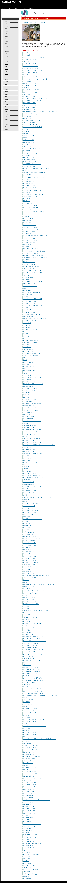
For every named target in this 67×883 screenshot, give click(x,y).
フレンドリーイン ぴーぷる (31, 229)
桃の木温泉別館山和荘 (29, 811)
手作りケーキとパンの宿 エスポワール (33, 719)
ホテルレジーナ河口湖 (29, 558)
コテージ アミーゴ (28, 135)
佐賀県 (6, 114)
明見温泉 (25, 307)
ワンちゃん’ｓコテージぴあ (30, 66)
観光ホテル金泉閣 (28, 418)
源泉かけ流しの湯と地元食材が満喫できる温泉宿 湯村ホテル (39, 739)
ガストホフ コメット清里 (30, 92)
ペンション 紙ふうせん (29, 713)
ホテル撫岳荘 (26, 55)
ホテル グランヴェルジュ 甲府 (32, 399)
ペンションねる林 (28, 699)
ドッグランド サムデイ (29, 782)
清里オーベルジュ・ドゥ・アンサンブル (33, 57)
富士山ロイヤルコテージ (29, 493)
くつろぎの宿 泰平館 (29, 159)
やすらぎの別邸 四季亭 (29, 283)
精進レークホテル (28, 351)
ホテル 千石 (26, 569)
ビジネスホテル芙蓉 (28, 754)
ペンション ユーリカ (29, 628)
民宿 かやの (26, 464)
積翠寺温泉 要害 (28, 817)
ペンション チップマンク (30, 227)
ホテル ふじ (26, 327)
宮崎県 (6, 124)
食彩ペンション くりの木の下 (31, 756)
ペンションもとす (28, 81)
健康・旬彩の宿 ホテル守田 (31, 355)
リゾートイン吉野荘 (28, 532)
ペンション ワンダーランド (31, 124)
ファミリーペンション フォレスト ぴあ (34, 726)
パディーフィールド (28, 704)
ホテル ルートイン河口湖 (30, 72)
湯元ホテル (26, 216)
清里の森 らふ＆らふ (29, 381)
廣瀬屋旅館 (26, 259)
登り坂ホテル (26, 495)
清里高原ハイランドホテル (30, 188)
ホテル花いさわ (27, 146)
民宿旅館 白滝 (27, 595)
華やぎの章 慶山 (28, 845)
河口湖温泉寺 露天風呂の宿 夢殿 (32, 453)
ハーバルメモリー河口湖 (29, 63)
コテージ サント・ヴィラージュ (32, 778)
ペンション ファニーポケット (31, 562)
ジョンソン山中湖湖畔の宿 (30, 750)
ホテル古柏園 (26, 155)
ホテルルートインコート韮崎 (31, 869)
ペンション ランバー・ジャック (32, 153)
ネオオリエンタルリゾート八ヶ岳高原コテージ (35, 257)
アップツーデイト (28, 723)
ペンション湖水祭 (28, 183)
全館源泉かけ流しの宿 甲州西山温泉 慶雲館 (35, 610)
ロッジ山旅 (26, 675)
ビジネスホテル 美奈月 (29, 732)
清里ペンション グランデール (31, 207)
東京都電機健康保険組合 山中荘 (32, 429)
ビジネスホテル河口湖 (29, 449)
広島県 (6, 99)
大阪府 (6, 84)
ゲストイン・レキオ (28, 375)
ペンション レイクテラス (30, 837)
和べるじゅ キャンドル (29, 601)
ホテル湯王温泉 (27, 878)
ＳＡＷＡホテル (27, 392)
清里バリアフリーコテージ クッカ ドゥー (35, 98)
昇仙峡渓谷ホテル (28, 763)
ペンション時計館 (28, 534)
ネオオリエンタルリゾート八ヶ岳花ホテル (34, 251)
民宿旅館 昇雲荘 (28, 828)
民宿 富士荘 (26, 872)
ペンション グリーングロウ (31, 303)
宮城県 (6, 28)
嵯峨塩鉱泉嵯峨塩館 (28, 484)
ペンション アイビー (29, 760)
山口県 (6, 101)
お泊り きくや (27, 665)
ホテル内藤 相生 (28, 508)
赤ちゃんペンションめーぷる (31, 787)
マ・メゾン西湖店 (28, 222)
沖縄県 (6, 129)
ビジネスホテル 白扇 (29, 808)
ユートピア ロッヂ (28, 268)
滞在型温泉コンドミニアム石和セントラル (34, 649)
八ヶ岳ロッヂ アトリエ (29, 560)
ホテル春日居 (26, 547)
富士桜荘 (25, 334)
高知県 (6, 109)
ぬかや (25, 697)
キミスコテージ (27, 815)
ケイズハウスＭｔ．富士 (29, 301)
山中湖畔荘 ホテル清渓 (29, 109)
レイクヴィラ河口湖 (28, 573)
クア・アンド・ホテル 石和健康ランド (33, 678)
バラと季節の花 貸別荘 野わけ (32, 100)
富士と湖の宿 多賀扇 (29, 865)
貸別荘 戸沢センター (29, 752)
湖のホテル (26, 499)
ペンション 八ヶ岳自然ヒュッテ (32, 329)
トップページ (3, 8)
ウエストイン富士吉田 (29, 841)
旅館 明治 (26, 397)
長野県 (6, 66)
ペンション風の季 (28, 830)
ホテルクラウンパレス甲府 (30, 342)
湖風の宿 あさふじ (28, 551)
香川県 (6, 104)
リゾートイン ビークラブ (30, 874)
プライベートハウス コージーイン (32, 442)
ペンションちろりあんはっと (31, 181)
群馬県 (6, 41)
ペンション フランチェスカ (31, 410)
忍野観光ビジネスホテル (29, 536)
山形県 (6, 33)
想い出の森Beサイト (28, 451)
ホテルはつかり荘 (28, 203)
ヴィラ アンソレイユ (29, 390)
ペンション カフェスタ (29, 577)
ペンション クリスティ (29, 710)
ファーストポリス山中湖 (29, 85)
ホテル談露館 (26, 630)
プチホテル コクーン (29, 427)
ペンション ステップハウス (31, 599)
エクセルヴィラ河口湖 (29, 312)
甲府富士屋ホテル (28, 527)
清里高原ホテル (27, 571)
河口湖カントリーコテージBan (31, 617)
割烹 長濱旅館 (27, 379)
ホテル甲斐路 (26, 61)
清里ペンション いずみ (29, 225)
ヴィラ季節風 (26, 852)
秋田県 (6, 31)
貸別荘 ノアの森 (28, 362)
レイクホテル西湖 (28, 795)
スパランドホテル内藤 (29, 682)
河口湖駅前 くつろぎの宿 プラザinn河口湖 (35, 172)
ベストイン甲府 (27, 310)
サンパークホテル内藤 (29, 107)
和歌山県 (7, 91)
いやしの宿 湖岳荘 (28, 848)
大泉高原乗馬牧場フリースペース (32, 164)
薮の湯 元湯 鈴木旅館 (29, 142)
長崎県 (6, 116)
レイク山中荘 (26, 554)
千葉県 (6, 46)
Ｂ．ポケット (26, 619)
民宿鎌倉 (25, 521)
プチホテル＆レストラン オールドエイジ (34, 680)
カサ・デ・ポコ (27, 347)
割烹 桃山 (26, 455)
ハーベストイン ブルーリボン (31, 503)
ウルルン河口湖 (27, 323)
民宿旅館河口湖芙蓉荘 (29, 233)
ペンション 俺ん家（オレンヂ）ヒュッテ (34, 148)
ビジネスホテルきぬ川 (29, 185)
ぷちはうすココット (28, 819)
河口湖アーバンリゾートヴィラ (31, 83)
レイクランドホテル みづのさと (32, 669)
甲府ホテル (26, 131)
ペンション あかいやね (29, 634)
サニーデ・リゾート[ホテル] (30, 214)
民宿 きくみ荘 (27, 336)
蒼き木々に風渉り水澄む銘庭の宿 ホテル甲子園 (36, 575)
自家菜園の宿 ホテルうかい (31, 667)
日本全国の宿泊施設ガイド (11, 2)
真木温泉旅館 (26, 151)
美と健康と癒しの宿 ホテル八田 (32, 843)
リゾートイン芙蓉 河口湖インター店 (33, 693)
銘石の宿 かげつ (28, 118)
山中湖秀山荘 (26, 728)
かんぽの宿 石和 (28, 218)
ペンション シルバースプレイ (31, 510)
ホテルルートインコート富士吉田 (32, 475)
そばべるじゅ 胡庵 (28, 140)
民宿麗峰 (25, 469)
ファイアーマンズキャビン (30, 593)
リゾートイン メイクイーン (31, 708)
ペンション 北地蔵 (28, 791)
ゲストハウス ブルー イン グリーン (33, 591)
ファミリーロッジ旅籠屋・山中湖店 (32, 273)
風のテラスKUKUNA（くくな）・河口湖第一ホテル (37, 497)
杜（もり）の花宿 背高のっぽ (31, 340)
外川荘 (25, 338)
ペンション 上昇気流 (29, 166)
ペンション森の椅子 (28, 116)
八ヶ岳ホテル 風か (28, 730)
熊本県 (6, 119)
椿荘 (24, 331)
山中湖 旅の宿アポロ (29, 658)
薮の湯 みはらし (28, 582)
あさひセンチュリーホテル (30, 471)
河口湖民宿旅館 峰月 (29, 371)
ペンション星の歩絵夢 (29, 652)
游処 (24, 662)
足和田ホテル (26, 201)
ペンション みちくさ (29, 434)
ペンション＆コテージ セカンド (32, 824)
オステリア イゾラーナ (29, 734)
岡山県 (6, 96)
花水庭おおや (26, 856)
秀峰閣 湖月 (26, 715)
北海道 (6, 21)
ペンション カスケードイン (31, 68)
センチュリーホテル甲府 (29, 771)
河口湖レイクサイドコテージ (31, 564)
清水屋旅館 (26, 279)
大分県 (6, 121)
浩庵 (24, 170)
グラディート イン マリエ (31, 432)
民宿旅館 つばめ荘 (28, 405)
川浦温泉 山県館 (28, 386)
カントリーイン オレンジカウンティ (33, 281)
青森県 (6, 23)
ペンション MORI (28, 294)
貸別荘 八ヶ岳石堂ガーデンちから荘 (33, 384)
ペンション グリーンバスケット (32, 388)
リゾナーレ (26, 736)
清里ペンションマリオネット (31, 545)
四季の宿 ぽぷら (28, 684)
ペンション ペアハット (29, 59)
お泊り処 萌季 (27, 175)
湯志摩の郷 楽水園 (28, 244)
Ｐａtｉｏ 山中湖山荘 (29, 540)
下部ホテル (26, 466)
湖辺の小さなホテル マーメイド (32, 377)
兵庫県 (6, 86)
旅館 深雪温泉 (27, 743)
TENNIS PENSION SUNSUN (31, 266)
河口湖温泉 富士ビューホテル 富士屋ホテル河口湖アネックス (40, 584)
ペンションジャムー (28, 806)
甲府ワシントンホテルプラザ (31, 745)
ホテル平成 (26, 530)
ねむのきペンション (28, 157)
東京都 (6, 49)
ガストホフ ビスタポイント (31, 567)
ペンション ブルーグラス (30, 231)
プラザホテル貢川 (28, 802)
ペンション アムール (29, 264)
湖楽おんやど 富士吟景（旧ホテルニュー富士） (36, 235)
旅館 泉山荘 (26, 516)
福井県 (6, 76)
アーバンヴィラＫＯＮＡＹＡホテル (32, 654)
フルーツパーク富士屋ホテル (31, 253)
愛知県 (6, 59)
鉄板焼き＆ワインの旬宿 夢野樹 (32, 403)
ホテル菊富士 (26, 344)
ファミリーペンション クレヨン (32, 638)
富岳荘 (25, 612)
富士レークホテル (28, 525)
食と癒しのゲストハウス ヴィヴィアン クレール (36, 800)
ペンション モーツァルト (30, 286)
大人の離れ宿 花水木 (29, 758)
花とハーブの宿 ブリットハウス (32, 556)
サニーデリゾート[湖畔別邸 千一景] (33, 127)
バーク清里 (26, 606)
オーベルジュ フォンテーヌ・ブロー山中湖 (35, 79)
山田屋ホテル (26, 479)
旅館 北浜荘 (26, 94)
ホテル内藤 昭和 (28, 277)
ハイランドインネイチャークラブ (32, 538)
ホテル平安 (26, 488)
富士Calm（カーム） (28, 793)
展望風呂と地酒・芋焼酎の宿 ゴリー (33, 636)
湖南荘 (25, 373)
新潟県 (6, 69)
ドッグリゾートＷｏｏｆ (29, 320)
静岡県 (6, 54)
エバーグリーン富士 (28, 789)
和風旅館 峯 (26, 192)
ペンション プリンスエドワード (32, 689)
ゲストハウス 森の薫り (29, 543)
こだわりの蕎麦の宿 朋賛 (30, 834)
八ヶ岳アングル (27, 53)
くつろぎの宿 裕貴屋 (29, 238)
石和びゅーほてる (28, 129)
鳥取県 (6, 94)
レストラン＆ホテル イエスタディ (32, 691)
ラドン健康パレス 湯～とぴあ (31, 671)
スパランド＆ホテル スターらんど (32, 161)
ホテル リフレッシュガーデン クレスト (34, 177)
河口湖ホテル (26, 858)
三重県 (6, 61)
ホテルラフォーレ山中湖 (29, 767)
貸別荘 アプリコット (29, 262)
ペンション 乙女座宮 (29, 416)
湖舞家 (25, 501)
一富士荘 (25, 423)
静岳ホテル (26, 580)
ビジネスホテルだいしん (29, 863)
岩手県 (6, 26)
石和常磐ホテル (27, 364)
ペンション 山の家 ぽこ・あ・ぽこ (33, 120)
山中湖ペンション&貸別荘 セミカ (32, 70)
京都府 (6, 81)
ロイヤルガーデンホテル (29, 458)
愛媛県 (6, 106)
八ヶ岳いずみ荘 (27, 290)
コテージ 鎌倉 (27, 867)
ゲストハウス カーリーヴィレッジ (32, 615)
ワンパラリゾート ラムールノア (32, 643)
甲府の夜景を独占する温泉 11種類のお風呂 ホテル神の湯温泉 (40, 695)
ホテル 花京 (26, 523)
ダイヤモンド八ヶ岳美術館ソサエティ (33, 190)
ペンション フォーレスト (30, 440)
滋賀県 (6, 79)
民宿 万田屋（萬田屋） (29, 103)
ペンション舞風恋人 (28, 401)
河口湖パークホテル (28, 549)
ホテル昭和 (26, 741)
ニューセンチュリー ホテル (31, 774)
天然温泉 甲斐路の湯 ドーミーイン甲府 (34, 318)
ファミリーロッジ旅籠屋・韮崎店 (32, 353)
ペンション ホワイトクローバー (32, 623)
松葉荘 (25, 368)
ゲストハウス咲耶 (28, 275)
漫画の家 (25, 769)
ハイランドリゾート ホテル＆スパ (32, 270)
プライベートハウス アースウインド (33, 194)
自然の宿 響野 (27, 220)
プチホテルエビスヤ (28, 821)
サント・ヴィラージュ (29, 826)
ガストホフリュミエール (29, 747)
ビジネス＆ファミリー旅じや (31, 854)
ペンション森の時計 (28, 412)
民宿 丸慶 (26, 839)
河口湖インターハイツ (29, 597)
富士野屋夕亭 (26, 702)
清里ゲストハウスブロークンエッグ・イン (34, 647)
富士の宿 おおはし (28, 632)
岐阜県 (6, 56)
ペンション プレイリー (29, 209)
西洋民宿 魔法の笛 (29, 776)
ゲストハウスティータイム (30, 205)
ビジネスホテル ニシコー (30, 673)
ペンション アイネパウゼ (30, 645)
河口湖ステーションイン (29, 105)
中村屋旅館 (26, 861)
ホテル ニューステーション (31, 462)
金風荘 (25, 288)
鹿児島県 (7, 126)
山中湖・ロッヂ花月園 (29, 122)
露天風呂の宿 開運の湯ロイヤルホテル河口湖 (36, 168)
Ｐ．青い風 (26, 832)
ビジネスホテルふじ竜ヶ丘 (30, 512)
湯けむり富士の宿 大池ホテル (31, 249)
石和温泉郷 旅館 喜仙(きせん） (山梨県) (33, 22)
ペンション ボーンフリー (30, 447)
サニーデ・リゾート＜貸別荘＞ (31, 90)
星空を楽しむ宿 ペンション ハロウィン (34, 641)
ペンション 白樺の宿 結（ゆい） (32, 314)
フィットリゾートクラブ (29, 144)
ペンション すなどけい (29, 608)
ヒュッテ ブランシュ (29, 198)
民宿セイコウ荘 (27, 780)
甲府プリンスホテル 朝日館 (31, 604)
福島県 (6, 36)
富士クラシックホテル (29, 813)
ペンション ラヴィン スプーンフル (33, 660)
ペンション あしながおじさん (31, 76)
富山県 (6, 71)
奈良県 (6, 89)
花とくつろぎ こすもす (29, 784)
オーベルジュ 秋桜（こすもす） (32, 114)
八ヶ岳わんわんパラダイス (30, 721)
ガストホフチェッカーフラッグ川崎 (32, 305)
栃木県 (6, 38)
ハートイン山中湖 (28, 514)
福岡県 (6, 111)
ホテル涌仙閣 (26, 588)
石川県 (6, 74)
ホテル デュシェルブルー (30, 408)
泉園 (24, 357)
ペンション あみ (28, 74)
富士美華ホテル (27, 246)
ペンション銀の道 (28, 717)
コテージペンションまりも (30, 196)
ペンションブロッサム (29, 366)
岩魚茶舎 (25, 765)
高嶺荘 (25, 360)
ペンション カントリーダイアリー (32, 486)
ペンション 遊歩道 (28, 482)
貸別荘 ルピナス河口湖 (29, 473)
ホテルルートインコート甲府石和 (32, 292)
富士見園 (25, 686)
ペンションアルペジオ (29, 96)
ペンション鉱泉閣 (28, 797)
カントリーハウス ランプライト (32, 421)
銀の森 (25, 625)
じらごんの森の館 (28, 656)
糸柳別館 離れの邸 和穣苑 (31, 438)
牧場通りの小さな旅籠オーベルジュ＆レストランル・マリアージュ (41, 111)
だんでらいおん (27, 621)
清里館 (25, 706)
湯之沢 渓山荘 (27, 87)
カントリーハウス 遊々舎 (30, 240)
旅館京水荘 (26, 137)
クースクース (26, 325)
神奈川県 (7, 51)
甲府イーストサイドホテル (30, 850)
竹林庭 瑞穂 (26, 876)
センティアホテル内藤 (29, 506)
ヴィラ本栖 (26, 179)
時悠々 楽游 (26, 460)
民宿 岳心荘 (26, 414)
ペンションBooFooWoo (29, 242)
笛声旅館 (25, 436)
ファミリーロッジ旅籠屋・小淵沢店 (32, 299)
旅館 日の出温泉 (28, 349)
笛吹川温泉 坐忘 (28, 804)
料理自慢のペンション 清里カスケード (33, 255)
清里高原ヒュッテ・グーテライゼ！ (32, 519)
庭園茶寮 (25, 133)
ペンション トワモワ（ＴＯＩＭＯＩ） (33, 212)
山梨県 (10, 8)
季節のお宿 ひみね (28, 395)
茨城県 (6, 43)
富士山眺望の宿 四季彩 (29, 490)
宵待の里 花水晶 (28, 316)
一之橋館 (25, 296)
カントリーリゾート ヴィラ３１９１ (33, 477)
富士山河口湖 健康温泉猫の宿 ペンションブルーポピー (39, 445)
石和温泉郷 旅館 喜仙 (29, 425)
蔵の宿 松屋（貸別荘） (29, 586)
